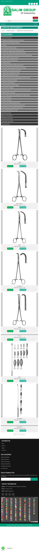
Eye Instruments (6, 124)
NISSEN (19, 327)
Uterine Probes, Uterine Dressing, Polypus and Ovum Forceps (16, 77)
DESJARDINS (19, 286)
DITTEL (19, 335)
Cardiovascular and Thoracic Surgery (10, 85)
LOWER (19, 162)
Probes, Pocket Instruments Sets (9, 60)
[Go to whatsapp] (3, 548)
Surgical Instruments (10, 30)
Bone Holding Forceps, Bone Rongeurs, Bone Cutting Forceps (16, 95)
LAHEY (19, 244)
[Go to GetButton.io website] (3, 550)
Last (23, 434)
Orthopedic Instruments (7, 121)
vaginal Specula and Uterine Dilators (10, 75)
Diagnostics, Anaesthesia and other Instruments (13, 40)
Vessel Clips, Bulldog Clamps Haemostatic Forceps (14, 52)
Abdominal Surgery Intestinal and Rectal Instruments (14, 67)
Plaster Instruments (6, 97)
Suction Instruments (6, 100)
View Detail (10, 166)
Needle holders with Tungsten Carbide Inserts (12, 107)
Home (3, 30)
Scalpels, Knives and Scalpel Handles (10, 42)
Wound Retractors (6, 62)
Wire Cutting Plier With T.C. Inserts (10, 110)
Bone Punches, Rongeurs (8, 87)
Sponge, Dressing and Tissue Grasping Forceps (13, 50)
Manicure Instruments (7, 115)
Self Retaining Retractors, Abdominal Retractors (13, 65)
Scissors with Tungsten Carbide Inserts (11, 102)
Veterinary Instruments (7, 118)
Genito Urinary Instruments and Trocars (11, 72)
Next (20, 434)
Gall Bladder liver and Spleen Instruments (25, 30)
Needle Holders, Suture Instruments (10, 57)
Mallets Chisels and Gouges (8, 92)
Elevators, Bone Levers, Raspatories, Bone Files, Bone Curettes (16, 90)
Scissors (4, 45)
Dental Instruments (6, 113)
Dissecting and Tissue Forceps (9, 47)
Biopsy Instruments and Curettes (9, 80)
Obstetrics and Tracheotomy (8, 82)
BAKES (19, 377)
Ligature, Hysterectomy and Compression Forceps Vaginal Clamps (17, 55)
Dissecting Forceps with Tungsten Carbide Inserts (13, 105)
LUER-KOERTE (19, 426)
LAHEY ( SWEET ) (19, 203)
